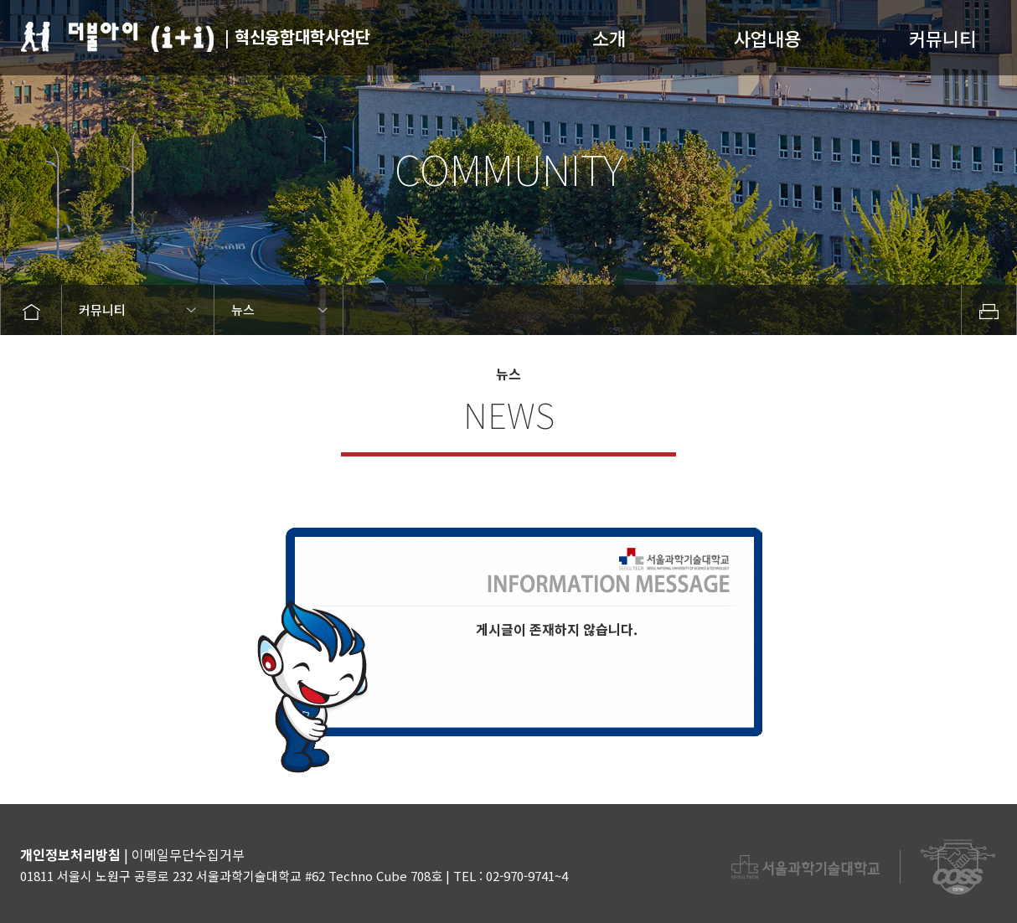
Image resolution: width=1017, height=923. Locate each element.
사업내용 (767, 38)
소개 (609, 38)
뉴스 (243, 309)
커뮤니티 (942, 38)
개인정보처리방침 (70, 854)
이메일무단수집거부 (188, 854)
